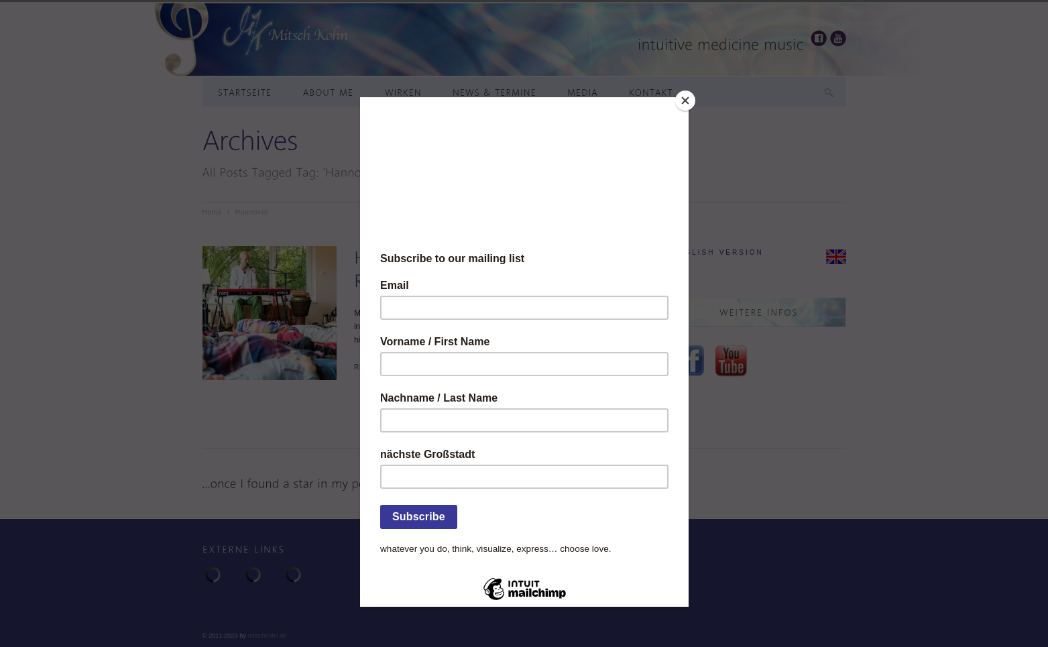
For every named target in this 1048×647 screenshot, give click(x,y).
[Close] (685, 101)
